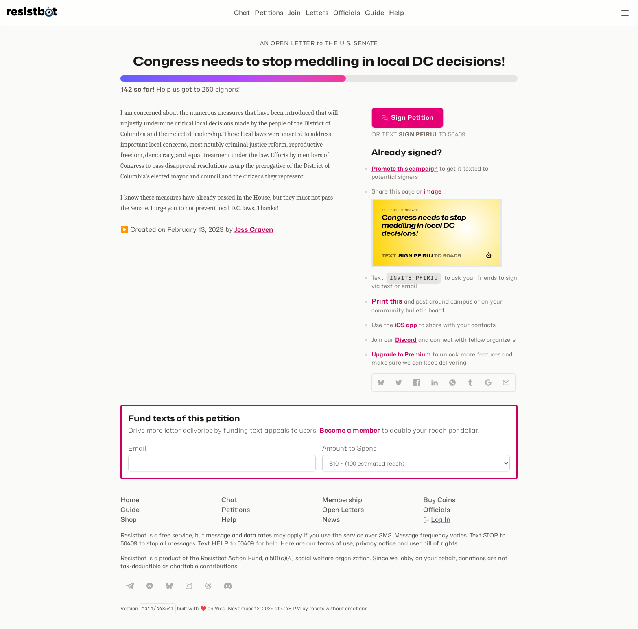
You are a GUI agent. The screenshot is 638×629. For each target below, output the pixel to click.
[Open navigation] (625, 13)
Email (137, 448)
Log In (436, 519)
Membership (342, 500)
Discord (406, 339)
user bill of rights (433, 543)
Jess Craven (253, 229)
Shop (128, 519)
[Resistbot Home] (32, 20)
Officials (346, 13)
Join (294, 13)
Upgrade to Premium (401, 354)
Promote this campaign (404, 168)
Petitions (269, 13)
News (331, 519)
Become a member (349, 430)
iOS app (406, 324)
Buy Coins (439, 500)
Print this (386, 301)
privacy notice (376, 543)
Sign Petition (407, 117)
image (432, 191)
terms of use (335, 543)
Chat (242, 13)
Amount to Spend (349, 448)
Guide (374, 13)
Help (396, 13)
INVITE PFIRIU (414, 278)
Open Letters (343, 510)
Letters (317, 13)
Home (129, 500)
